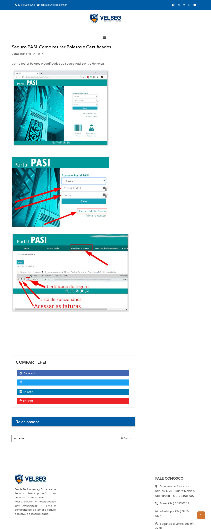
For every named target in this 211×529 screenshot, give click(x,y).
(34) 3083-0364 (25, 5)
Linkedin (26, 391)
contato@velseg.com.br (52, 5)
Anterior (19, 438)
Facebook (28, 373)
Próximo (126, 438)
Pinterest (26, 401)
